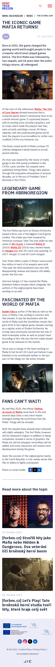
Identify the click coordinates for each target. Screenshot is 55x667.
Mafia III (16, 247)
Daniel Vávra (9, 311)
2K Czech (17, 244)
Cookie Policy (25, 649)
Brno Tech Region (12, 15)
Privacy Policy (40, 649)
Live (6, 36)
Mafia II (40, 244)
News (30, 15)
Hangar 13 (11, 250)
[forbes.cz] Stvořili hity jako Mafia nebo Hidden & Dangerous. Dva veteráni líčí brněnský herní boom (26, 544)
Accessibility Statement (28, 654)
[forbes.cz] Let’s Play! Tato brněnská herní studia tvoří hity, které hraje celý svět (26, 605)
